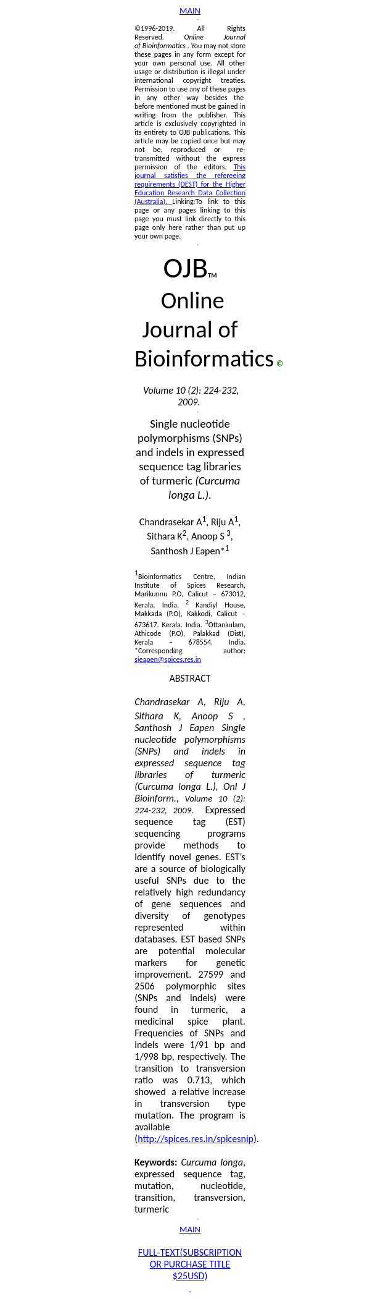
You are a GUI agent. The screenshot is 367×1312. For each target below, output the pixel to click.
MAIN (189, 10)
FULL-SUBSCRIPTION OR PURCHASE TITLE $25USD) (190, 1264)
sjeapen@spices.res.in (167, 659)
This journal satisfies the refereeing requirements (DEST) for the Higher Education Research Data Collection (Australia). (189, 184)
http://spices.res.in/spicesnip (196, 1139)
